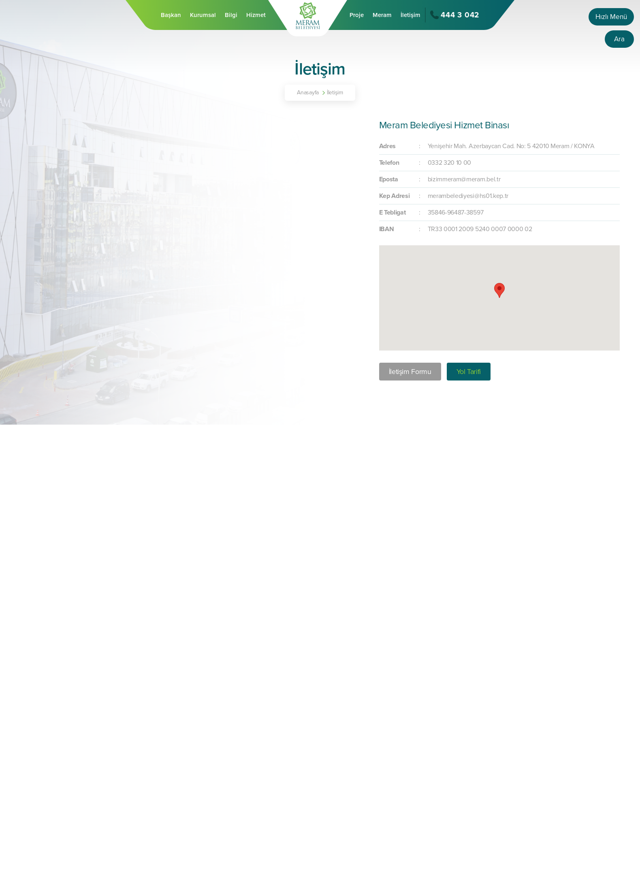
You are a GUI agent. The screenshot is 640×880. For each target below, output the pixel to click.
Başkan (171, 15)
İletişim (410, 15)
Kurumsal (203, 15)
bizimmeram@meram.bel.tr (464, 179)
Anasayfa (308, 92)
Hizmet (256, 15)
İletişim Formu (410, 371)
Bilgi (231, 15)
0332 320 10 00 (449, 163)
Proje (357, 15)
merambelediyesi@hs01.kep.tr (468, 196)
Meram (382, 15)
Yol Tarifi (469, 371)
